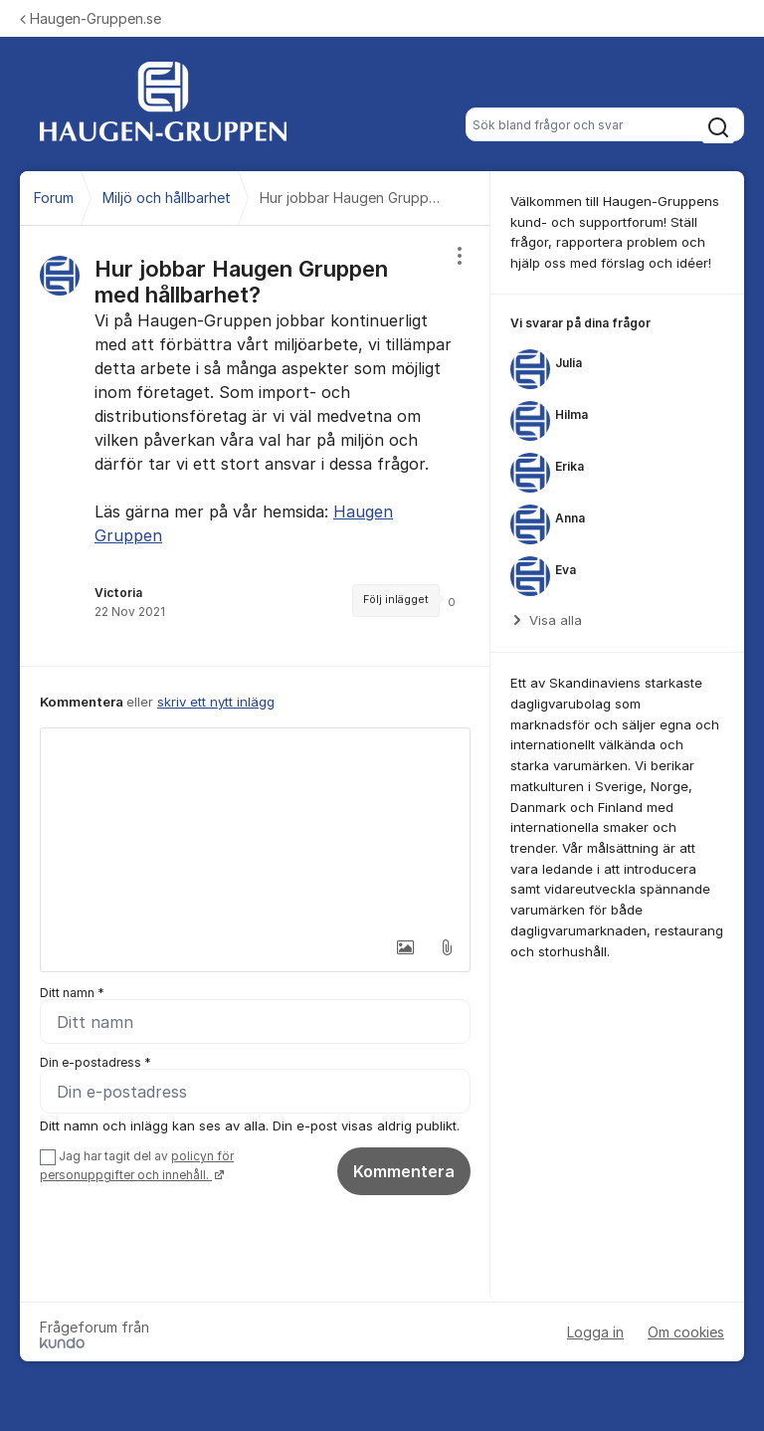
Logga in (595, 1332)
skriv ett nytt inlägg (216, 702)
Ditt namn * (72, 992)
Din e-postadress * (95, 1062)
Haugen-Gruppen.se (90, 18)
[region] (255, 446)
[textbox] (255, 827)
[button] (405, 947)
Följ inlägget (396, 599)
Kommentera (404, 1171)
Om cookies (686, 1332)
